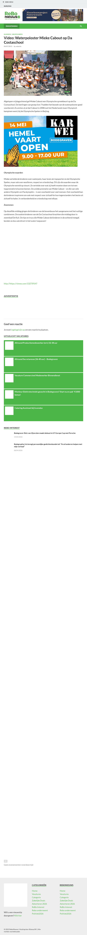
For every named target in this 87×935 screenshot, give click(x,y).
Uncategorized (17, 34)
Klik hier (18, 915)
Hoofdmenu (12, 26)
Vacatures (36, 894)
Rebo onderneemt (40, 910)
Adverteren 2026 (39, 904)
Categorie (36, 897)
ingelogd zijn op (18, 329)
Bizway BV (33, 929)
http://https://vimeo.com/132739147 (20, 283)
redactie (18, 46)
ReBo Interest (38, 907)
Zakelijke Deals (38, 900)
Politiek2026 (37, 913)
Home (34, 891)
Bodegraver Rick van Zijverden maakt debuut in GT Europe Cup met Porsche (45, 433)
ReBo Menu (9, 2)
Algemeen (7, 34)
